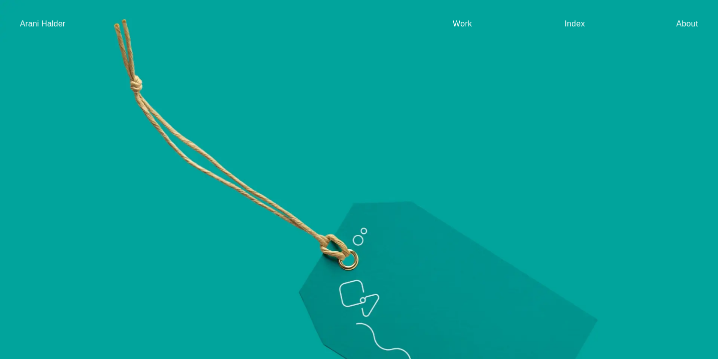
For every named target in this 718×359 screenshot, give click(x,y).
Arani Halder (42, 23)
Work (462, 24)
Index (574, 24)
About (687, 24)
